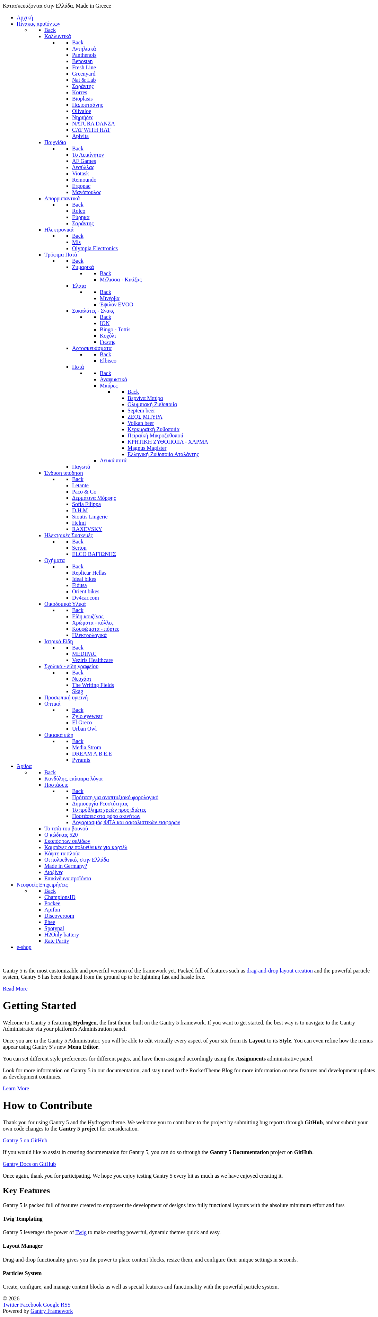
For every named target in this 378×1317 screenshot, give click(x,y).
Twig (81, 1232)
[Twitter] (11, 1305)
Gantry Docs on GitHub (29, 1164)
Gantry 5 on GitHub (25, 1140)
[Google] (52, 1305)
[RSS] (65, 1305)
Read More (15, 989)
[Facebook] (31, 1305)
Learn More (16, 1088)
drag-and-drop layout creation (280, 971)
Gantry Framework (51, 1311)
